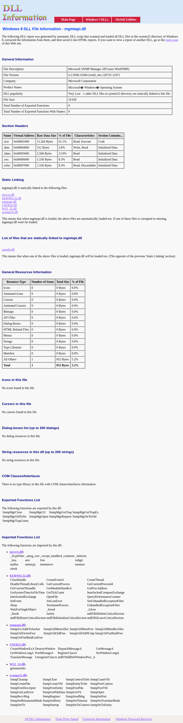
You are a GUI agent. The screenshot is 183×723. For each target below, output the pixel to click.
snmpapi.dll (9, 201)
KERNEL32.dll (11, 198)
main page (171, 40)
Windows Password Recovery (134, 719)
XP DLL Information (38, 719)
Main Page (68, 19)
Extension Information (96, 719)
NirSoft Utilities (125, 19)
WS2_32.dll (9, 208)
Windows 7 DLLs (97, 19)
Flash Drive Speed (67, 719)
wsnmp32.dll (10, 212)
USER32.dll (9, 205)
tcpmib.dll (8, 249)
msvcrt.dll (8, 194)
